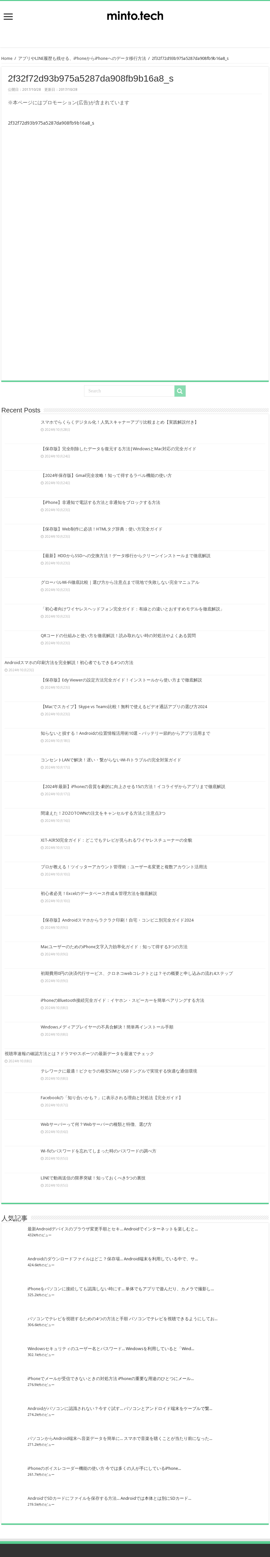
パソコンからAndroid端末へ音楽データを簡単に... (75, 1438)
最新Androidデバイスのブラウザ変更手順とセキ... (75, 1228)
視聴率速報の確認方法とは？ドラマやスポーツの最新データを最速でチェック (79, 1053)
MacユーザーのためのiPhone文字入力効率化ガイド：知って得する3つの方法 (114, 946)
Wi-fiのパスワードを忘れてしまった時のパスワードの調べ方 (98, 1151)
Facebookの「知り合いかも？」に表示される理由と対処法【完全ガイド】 (112, 1097)
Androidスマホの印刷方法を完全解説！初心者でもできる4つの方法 (69, 662)
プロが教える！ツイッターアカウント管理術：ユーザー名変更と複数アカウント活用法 (124, 866)
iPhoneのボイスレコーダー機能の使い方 (66, 1468)
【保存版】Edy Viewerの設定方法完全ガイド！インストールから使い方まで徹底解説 (121, 680)
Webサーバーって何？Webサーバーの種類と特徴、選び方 (96, 1124)
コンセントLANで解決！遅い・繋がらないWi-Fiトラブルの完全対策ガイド (111, 759)
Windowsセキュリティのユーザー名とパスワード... (76, 1348)
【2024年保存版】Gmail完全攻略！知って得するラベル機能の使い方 (106, 475)
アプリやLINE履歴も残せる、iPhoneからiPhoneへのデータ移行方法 (82, 58)
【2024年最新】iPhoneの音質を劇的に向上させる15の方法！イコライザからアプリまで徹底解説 (133, 786)
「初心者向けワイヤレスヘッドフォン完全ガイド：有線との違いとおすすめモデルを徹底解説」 (132, 608)
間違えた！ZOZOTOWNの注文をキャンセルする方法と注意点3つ (103, 813)
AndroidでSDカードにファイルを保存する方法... (74, 1498)
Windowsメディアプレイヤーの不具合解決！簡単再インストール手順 (107, 1027)
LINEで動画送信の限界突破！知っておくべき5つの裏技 (93, 1177)
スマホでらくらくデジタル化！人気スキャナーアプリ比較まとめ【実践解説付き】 (120, 422)
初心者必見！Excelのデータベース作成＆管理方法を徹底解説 (99, 893)
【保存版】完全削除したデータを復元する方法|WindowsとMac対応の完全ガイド (118, 448)
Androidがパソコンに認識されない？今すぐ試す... (75, 1408)
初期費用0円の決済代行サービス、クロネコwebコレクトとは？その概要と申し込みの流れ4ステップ (137, 973)
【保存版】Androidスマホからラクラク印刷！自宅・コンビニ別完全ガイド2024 (117, 920)
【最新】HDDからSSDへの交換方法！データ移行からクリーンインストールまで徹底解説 (126, 555)
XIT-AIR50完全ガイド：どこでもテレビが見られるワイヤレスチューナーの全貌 (116, 840)
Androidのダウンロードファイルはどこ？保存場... (75, 1258)
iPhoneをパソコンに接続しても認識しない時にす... (76, 1288)
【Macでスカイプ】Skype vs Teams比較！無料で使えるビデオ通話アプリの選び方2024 (124, 706)
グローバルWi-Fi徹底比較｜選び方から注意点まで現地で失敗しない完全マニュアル (120, 582)
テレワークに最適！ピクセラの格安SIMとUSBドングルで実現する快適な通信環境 (119, 1071)
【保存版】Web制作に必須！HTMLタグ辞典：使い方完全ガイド (102, 529)
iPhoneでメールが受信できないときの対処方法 (72, 1378)
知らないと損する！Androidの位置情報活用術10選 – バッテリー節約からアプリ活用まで (125, 733)
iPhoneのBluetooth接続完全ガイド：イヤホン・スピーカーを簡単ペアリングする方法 (122, 1000)
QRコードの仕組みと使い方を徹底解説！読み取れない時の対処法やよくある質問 (118, 635)
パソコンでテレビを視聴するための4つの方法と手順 (78, 1318)
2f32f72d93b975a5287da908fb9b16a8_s (51, 123)
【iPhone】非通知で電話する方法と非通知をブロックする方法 (100, 502)
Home (6, 58)
